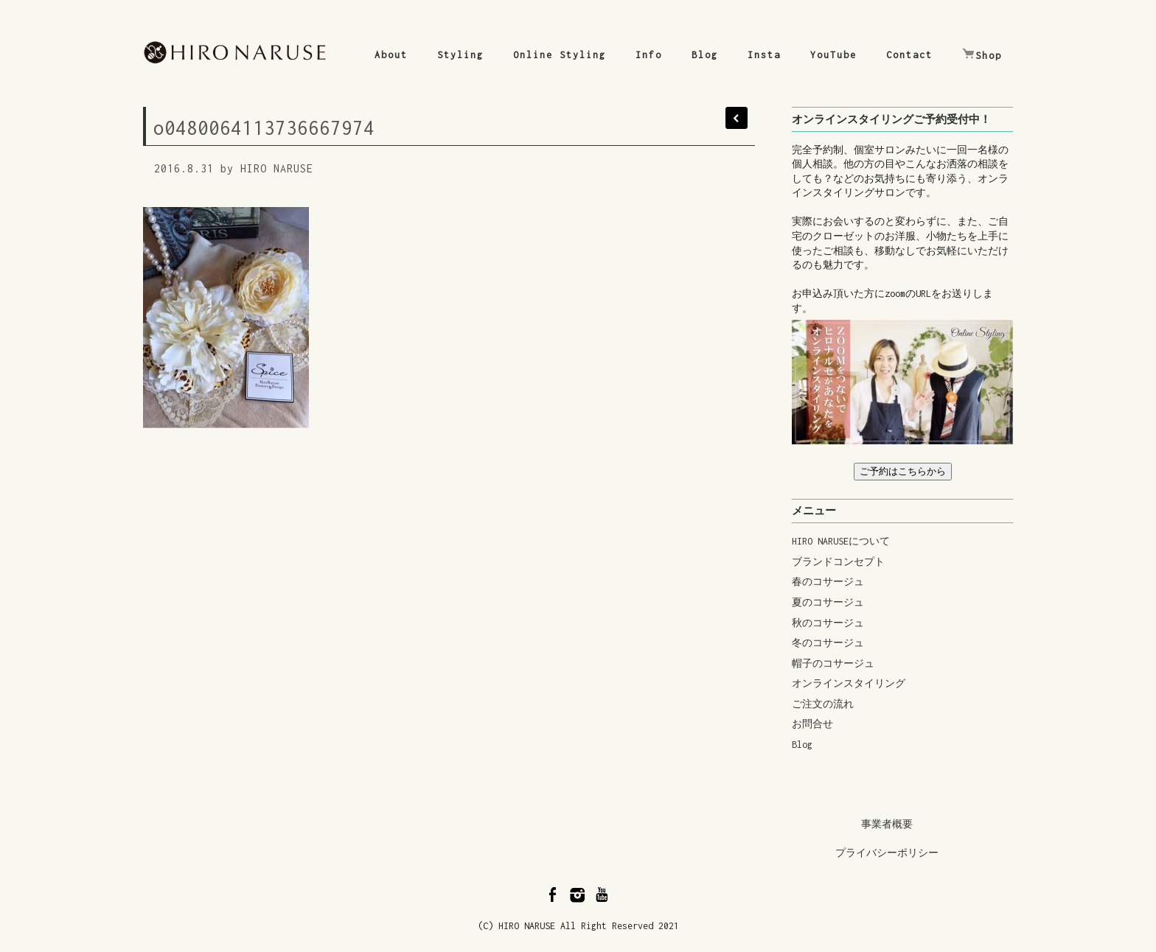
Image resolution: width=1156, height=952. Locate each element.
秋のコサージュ (828, 623)
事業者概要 (887, 824)
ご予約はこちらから (903, 471)
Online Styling (559, 54)
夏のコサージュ (828, 602)
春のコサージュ (828, 581)
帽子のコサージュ (833, 663)
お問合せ (812, 723)
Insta (764, 54)
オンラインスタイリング (848, 683)
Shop (982, 54)
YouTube (833, 54)
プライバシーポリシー (887, 852)
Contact (909, 54)
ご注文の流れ (823, 704)
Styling (460, 54)
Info (649, 54)
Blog (705, 54)
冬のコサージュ (828, 642)
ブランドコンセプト (838, 561)
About (391, 54)
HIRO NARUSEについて (841, 541)
